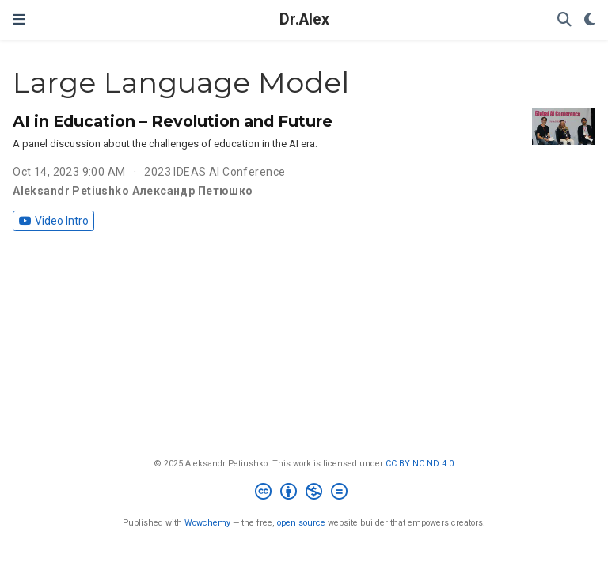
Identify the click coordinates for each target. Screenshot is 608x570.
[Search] (564, 20)
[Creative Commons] (304, 494)
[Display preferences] (589, 20)
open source (301, 523)
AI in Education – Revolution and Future (172, 121)
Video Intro (54, 221)
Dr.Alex (304, 19)
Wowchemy (207, 523)
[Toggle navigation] (19, 19)
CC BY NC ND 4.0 (420, 463)
